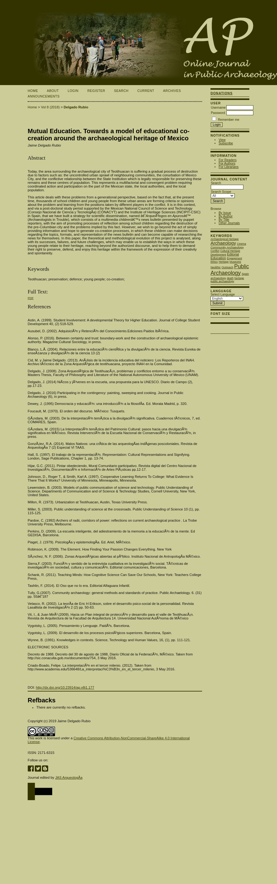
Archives (172, 91)
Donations (221, 93)
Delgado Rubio (76, 107)
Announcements (44, 96)
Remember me (228, 119)
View (222, 140)
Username (218, 107)
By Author (226, 216)
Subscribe (226, 143)
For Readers (228, 160)
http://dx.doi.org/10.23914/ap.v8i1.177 (65, 687)
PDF (31, 298)
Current (145, 91)
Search (121, 91)
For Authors (227, 163)
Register (96, 91)
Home (33, 91)
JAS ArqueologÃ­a (68, 777)
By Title (224, 219)
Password (218, 113)
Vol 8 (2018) (50, 107)
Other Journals (229, 223)
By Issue (225, 213)
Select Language (222, 294)
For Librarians (228, 167)
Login (73, 91)
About (53, 91)
